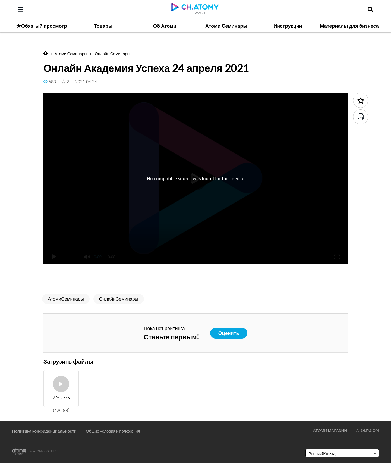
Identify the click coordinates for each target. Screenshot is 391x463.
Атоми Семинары (71, 53)
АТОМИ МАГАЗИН (330, 430)
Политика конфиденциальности (44, 431)
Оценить (228, 333)
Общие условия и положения (113, 431)
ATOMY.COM (367, 430)
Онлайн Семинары (112, 53)
